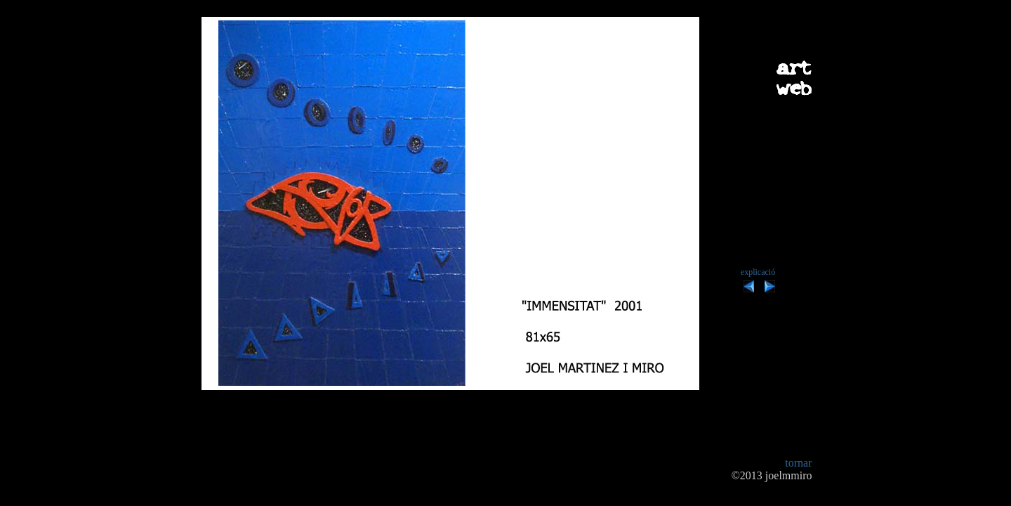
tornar (798, 463)
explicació (758, 272)
